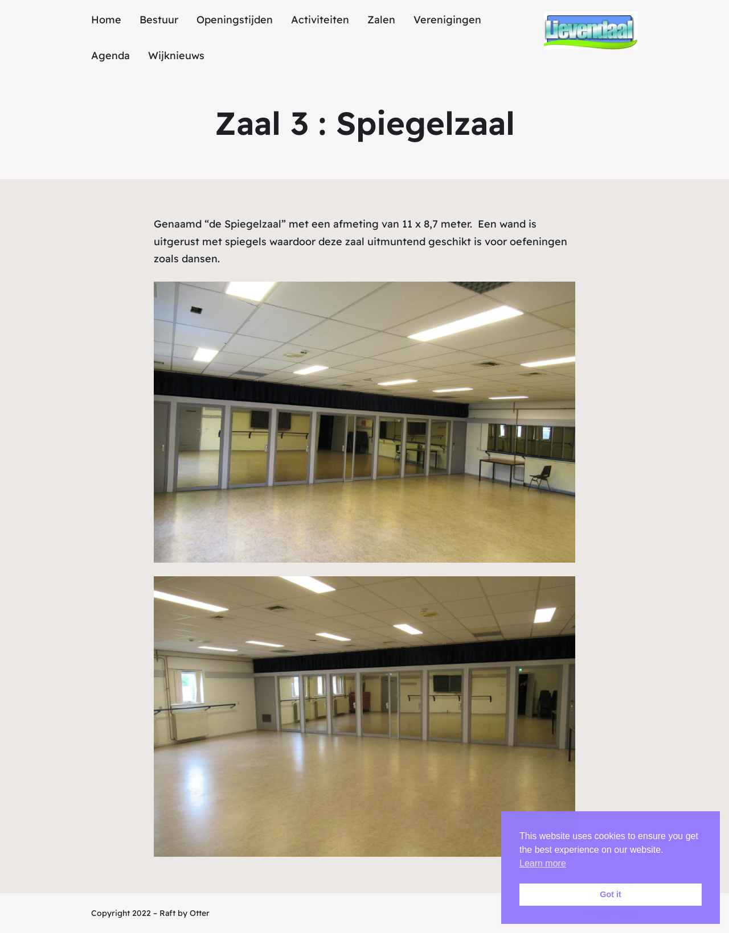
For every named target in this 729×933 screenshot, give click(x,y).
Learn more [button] (542, 863)
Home (106, 19)
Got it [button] (610, 894)
